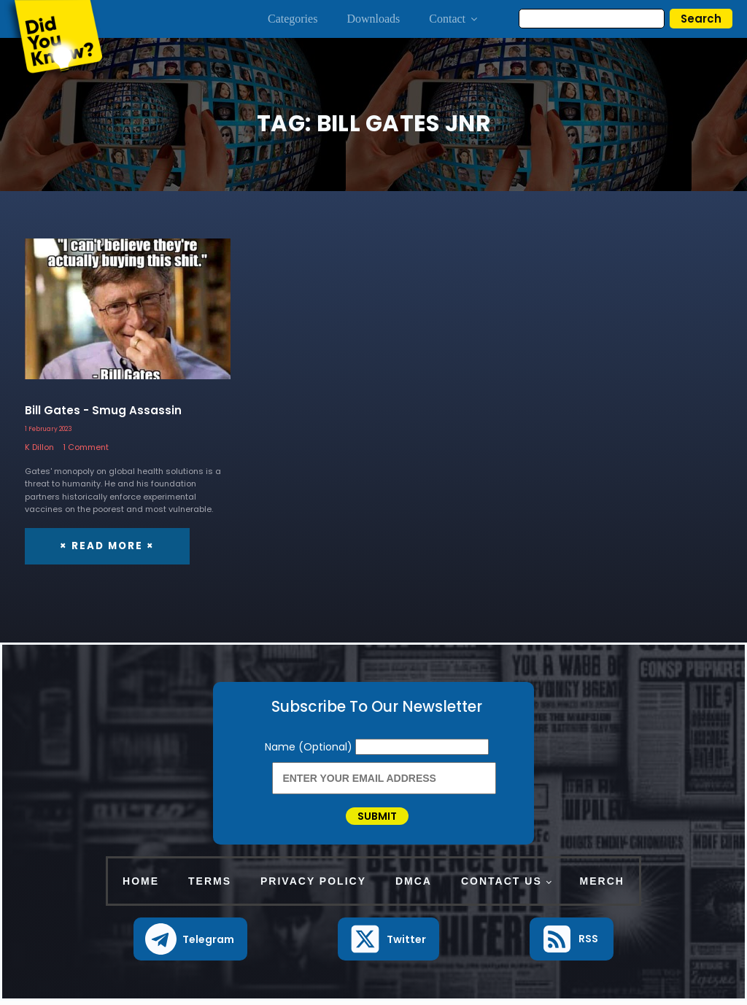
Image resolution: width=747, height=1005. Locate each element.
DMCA (413, 885)
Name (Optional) (310, 746)
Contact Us (501, 885)
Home (141, 885)
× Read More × (106, 545)
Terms (209, 885)
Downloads (373, 18)
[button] (191, 944)
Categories (292, 18)
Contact (454, 18)
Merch (602, 885)
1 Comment (86, 447)
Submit (377, 818)
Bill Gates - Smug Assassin (103, 410)
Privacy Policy (313, 885)
